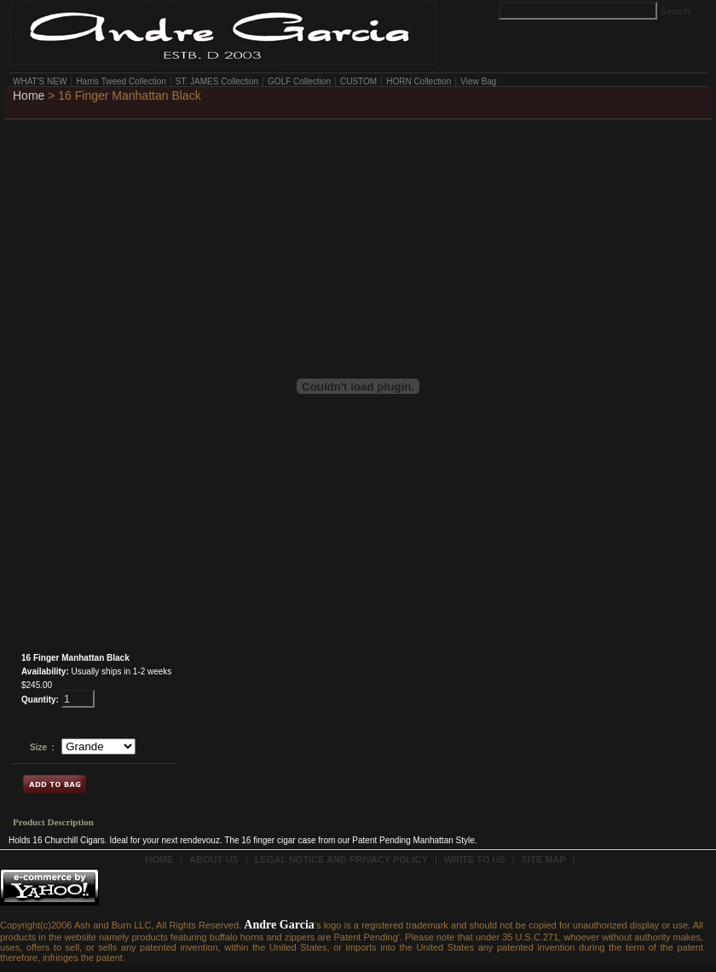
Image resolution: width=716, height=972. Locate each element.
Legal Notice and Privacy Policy (341, 859)
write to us (474, 859)
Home (28, 95)
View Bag (478, 81)
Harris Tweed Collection (120, 81)
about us (213, 859)
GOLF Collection (299, 81)
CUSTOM (358, 81)
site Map (544, 859)
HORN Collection (418, 81)
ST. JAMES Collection (217, 81)
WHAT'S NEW (39, 81)
